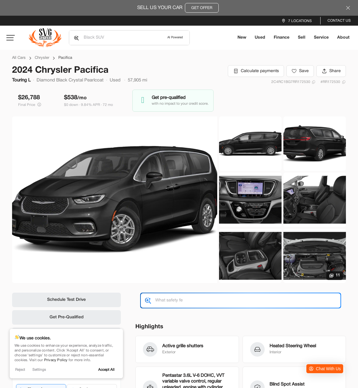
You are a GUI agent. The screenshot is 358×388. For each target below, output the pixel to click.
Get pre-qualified (168, 98)
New (241, 38)
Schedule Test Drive (66, 300)
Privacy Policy (56, 360)
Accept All (106, 369)
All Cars (19, 58)
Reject (20, 369)
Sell (301, 38)
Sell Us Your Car (178, 8)
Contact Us (339, 20)
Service (321, 38)
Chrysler (42, 58)
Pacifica (65, 58)
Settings (39, 369)
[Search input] (129, 37)
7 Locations (300, 21)
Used (260, 38)
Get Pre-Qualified (67, 317)
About (343, 38)
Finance (281, 38)
